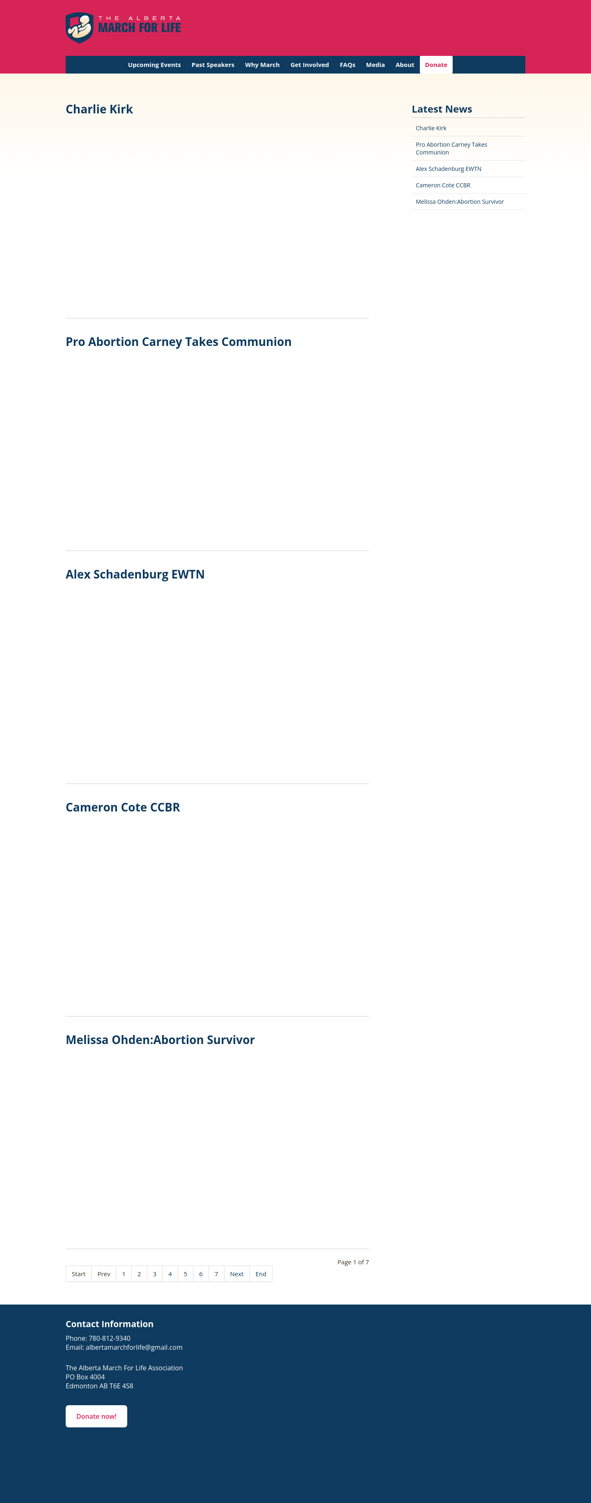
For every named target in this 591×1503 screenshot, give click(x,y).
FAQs (347, 64)
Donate (436, 64)
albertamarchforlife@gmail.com (134, 1347)
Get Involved (310, 64)
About (405, 64)
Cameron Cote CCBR (123, 807)
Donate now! (96, 1416)
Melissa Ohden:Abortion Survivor (160, 1039)
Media (375, 64)
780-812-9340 (110, 1338)
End (260, 1274)
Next (237, 1274)
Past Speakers (213, 64)
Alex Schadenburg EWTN (135, 574)
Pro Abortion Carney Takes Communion (179, 341)
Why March (262, 64)
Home (114, 65)
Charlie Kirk (99, 109)
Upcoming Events (154, 64)
